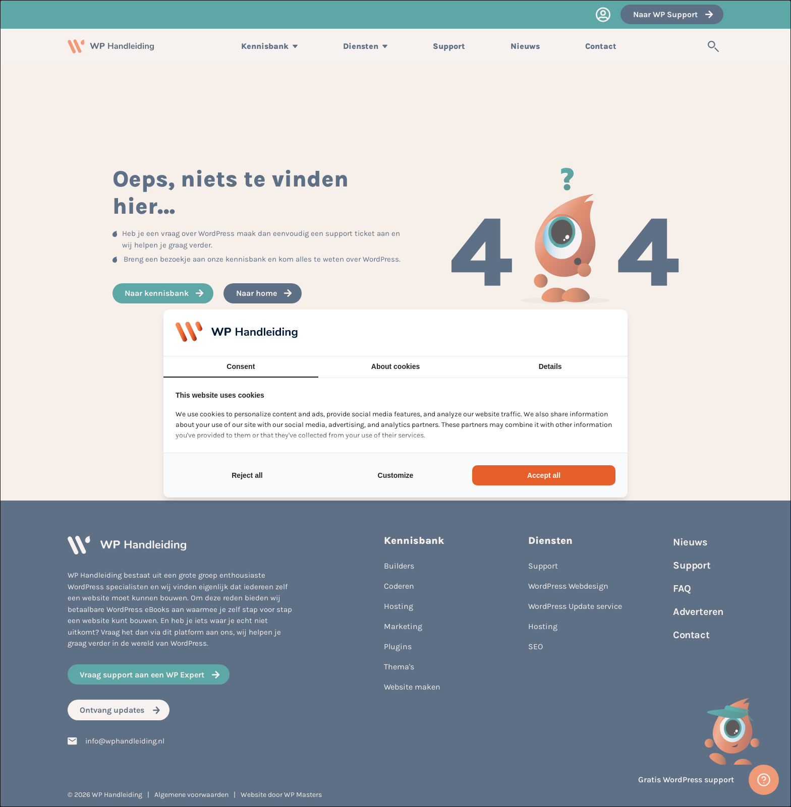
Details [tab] (550, 366)
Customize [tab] (396, 475)
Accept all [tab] (543, 475)
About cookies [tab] (395, 366)
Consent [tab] (241, 366)
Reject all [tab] (247, 475)
